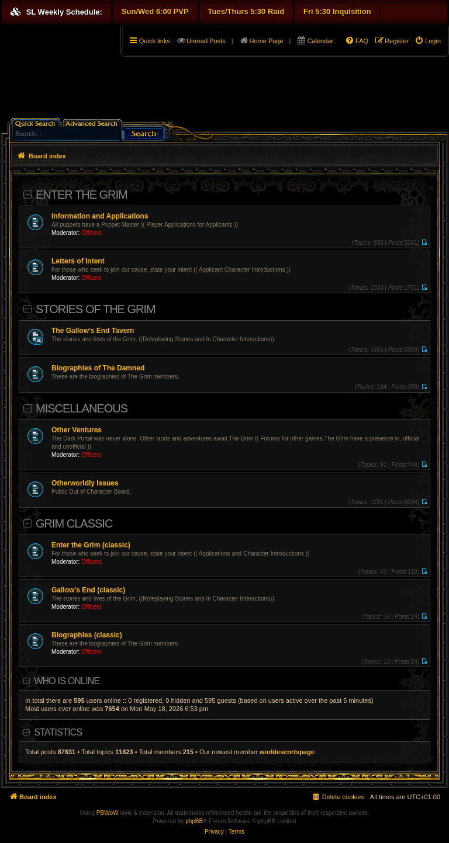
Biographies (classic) (86, 635)
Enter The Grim (81, 194)
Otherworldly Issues (85, 483)
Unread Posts (206, 40)
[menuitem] (428, 41)
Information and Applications (99, 216)
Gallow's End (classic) (88, 590)
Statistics (58, 732)
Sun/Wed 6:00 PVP (155, 11)
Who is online (66, 681)
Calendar (320, 40)
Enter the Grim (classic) (90, 545)
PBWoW (107, 813)
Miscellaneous (81, 408)
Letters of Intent (78, 261)
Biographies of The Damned (97, 368)
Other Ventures (76, 430)
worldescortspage (287, 751)
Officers (91, 233)
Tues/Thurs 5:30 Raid (246, 11)
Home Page (267, 40)
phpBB (194, 821)
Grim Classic (74, 523)
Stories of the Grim (96, 309)
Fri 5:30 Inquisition (337, 11)
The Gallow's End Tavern (92, 331)
